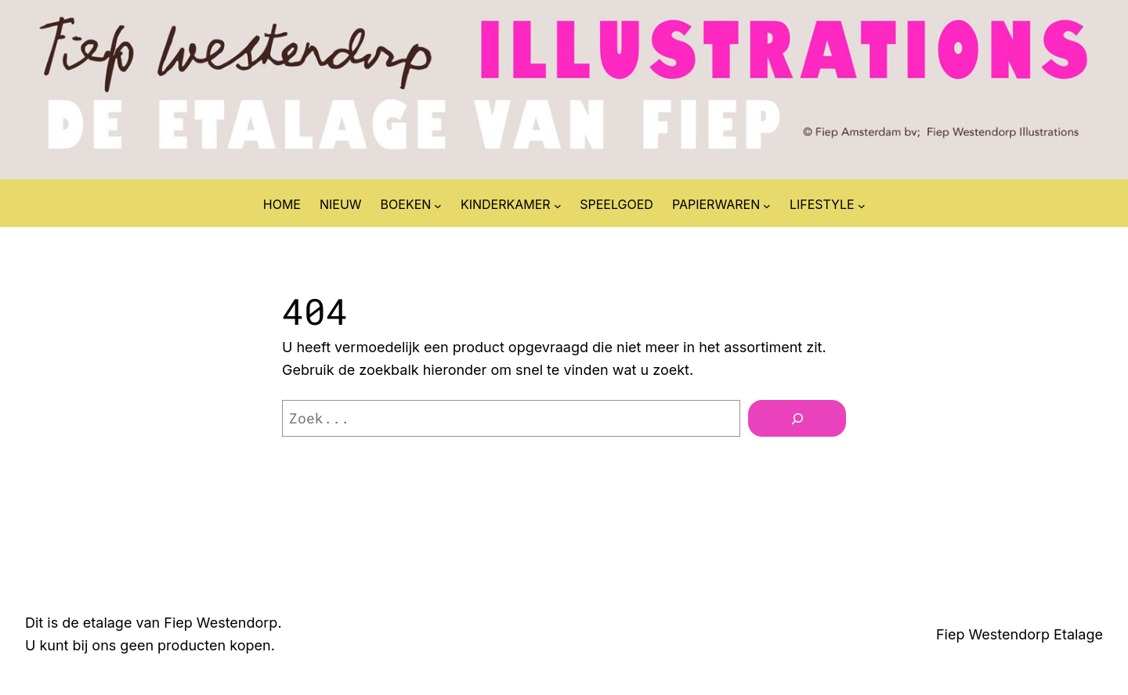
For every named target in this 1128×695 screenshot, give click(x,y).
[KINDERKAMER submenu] (558, 205)
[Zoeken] (797, 418)
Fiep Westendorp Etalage (1019, 634)
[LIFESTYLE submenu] (862, 205)
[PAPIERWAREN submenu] (767, 205)
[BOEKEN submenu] (438, 205)
